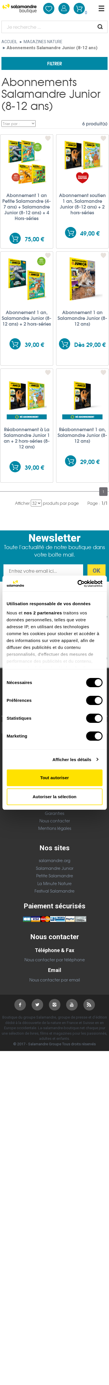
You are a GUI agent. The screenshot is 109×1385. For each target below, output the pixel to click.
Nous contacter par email (54, 980)
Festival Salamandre (54, 891)
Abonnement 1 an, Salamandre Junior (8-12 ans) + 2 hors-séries (26, 317)
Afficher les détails (71, 759)
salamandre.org (54, 860)
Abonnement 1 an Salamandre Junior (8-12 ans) (82, 317)
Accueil (9, 41)
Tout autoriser (54, 777)
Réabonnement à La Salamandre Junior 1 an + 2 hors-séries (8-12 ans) (27, 437)
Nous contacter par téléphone (54, 959)
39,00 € (34, 344)
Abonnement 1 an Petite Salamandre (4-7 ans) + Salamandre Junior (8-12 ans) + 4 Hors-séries (26, 206)
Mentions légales (54, 828)
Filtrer (54, 63)
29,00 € (90, 461)
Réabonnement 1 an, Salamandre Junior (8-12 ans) (82, 435)
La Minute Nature (54, 883)
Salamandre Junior (54, 868)
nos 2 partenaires (43, 612)
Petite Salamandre (54, 875)
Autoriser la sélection (54, 796)
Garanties (54, 813)
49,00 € (90, 233)
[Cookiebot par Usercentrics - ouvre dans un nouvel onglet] (77, 583)
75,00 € (34, 239)
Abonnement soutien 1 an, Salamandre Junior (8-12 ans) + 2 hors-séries (82, 203)
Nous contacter (54, 821)
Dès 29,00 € (90, 344)
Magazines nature (43, 41)
